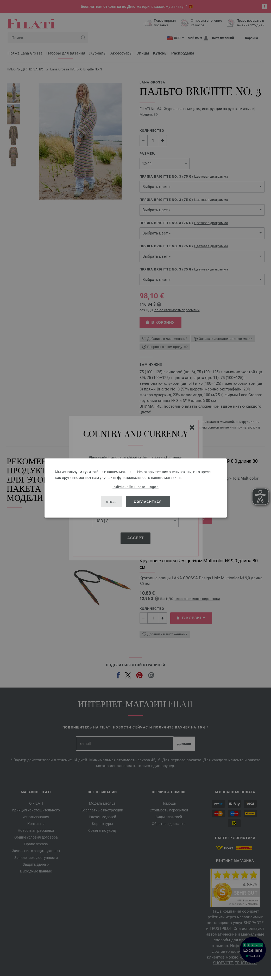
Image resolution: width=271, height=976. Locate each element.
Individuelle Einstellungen (135, 487)
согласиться (148, 501)
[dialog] (136, 488)
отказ (111, 501)
